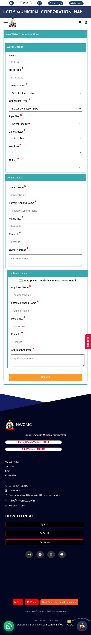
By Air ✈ (45, 524)
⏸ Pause (32, 602)
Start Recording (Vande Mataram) (59, 602)
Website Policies (13, 462)
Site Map (9, 466)
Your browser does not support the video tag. (45, 579)
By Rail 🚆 (45, 533)
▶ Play (17, 602)
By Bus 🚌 (45, 542)
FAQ (7, 471)
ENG (25, 3)
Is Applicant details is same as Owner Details (50, 280)
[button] (11, 3)
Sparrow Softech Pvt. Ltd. (60, 624)
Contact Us (10, 475)
